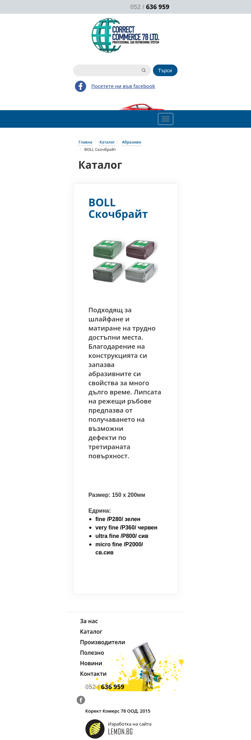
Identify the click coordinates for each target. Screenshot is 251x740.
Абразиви (131, 142)
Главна (85, 142)
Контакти (93, 674)
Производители (102, 642)
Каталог (107, 142)
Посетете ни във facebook (123, 86)
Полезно (92, 652)
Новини (91, 663)
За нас (89, 621)
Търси (165, 70)
